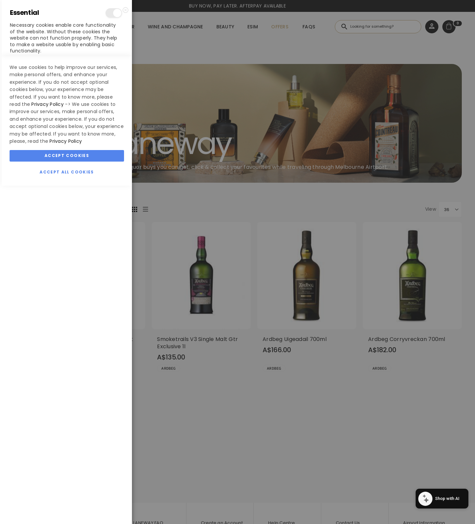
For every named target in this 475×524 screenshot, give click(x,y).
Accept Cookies (67, 494)
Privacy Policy (47, 442)
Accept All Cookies (67, 510)
